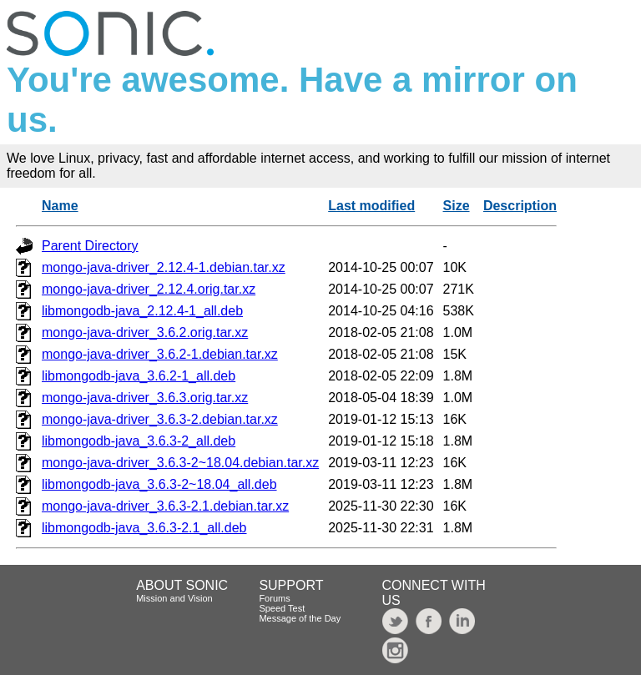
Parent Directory (90, 246)
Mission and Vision (174, 598)
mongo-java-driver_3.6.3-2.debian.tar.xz (160, 419)
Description (520, 206)
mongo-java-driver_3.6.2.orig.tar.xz (145, 332)
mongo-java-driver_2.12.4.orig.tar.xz (148, 289)
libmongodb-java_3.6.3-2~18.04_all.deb (159, 484)
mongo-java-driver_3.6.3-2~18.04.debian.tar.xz (180, 463)
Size (456, 206)
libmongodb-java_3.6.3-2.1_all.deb (144, 528)
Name (60, 206)
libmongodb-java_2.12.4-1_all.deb (142, 311)
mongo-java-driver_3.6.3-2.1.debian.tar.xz (165, 506)
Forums (274, 598)
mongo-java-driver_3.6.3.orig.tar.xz (145, 397)
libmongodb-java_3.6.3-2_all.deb (138, 441)
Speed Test (282, 608)
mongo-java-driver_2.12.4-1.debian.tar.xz (163, 267)
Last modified (371, 206)
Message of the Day (300, 618)
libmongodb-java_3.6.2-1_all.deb (138, 376)
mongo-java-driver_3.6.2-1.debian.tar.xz (160, 354)
